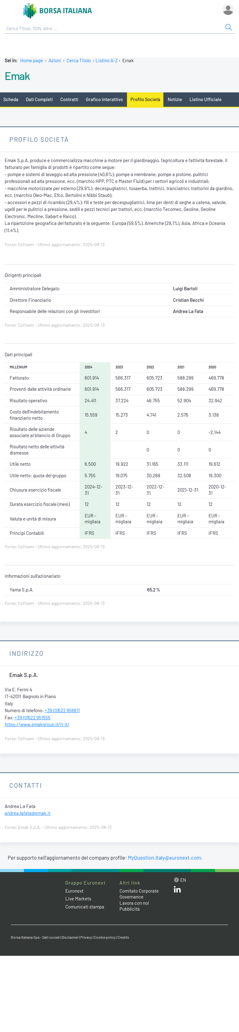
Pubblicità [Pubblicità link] (130, 909)
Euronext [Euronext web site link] (74, 891)
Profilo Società (145, 99)
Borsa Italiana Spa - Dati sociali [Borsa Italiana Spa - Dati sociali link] (35, 937)
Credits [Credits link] (123, 937)
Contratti (69, 99)
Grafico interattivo (104, 99)
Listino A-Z (107, 60)
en (183, 880)
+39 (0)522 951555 (32, 717)
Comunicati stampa (84, 906)
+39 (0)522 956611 (62, 710)
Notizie (175, 99)
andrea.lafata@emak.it (27, 813)
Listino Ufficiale (206, 99)
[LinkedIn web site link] (177, 891)
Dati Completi (39, 99)
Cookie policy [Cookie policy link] (105, 937)
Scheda (10, 99)
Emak (17, 75)
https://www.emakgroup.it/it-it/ (37, 724)
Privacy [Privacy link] (86, 937)
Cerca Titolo (79, 60)
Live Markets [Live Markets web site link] (78, 898)
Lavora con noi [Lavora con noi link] (134, 903)
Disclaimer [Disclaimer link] (70, 937)
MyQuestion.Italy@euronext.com (164, 857)
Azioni (55, 60)
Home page (31, 60)
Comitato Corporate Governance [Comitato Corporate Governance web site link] (139, 894)
